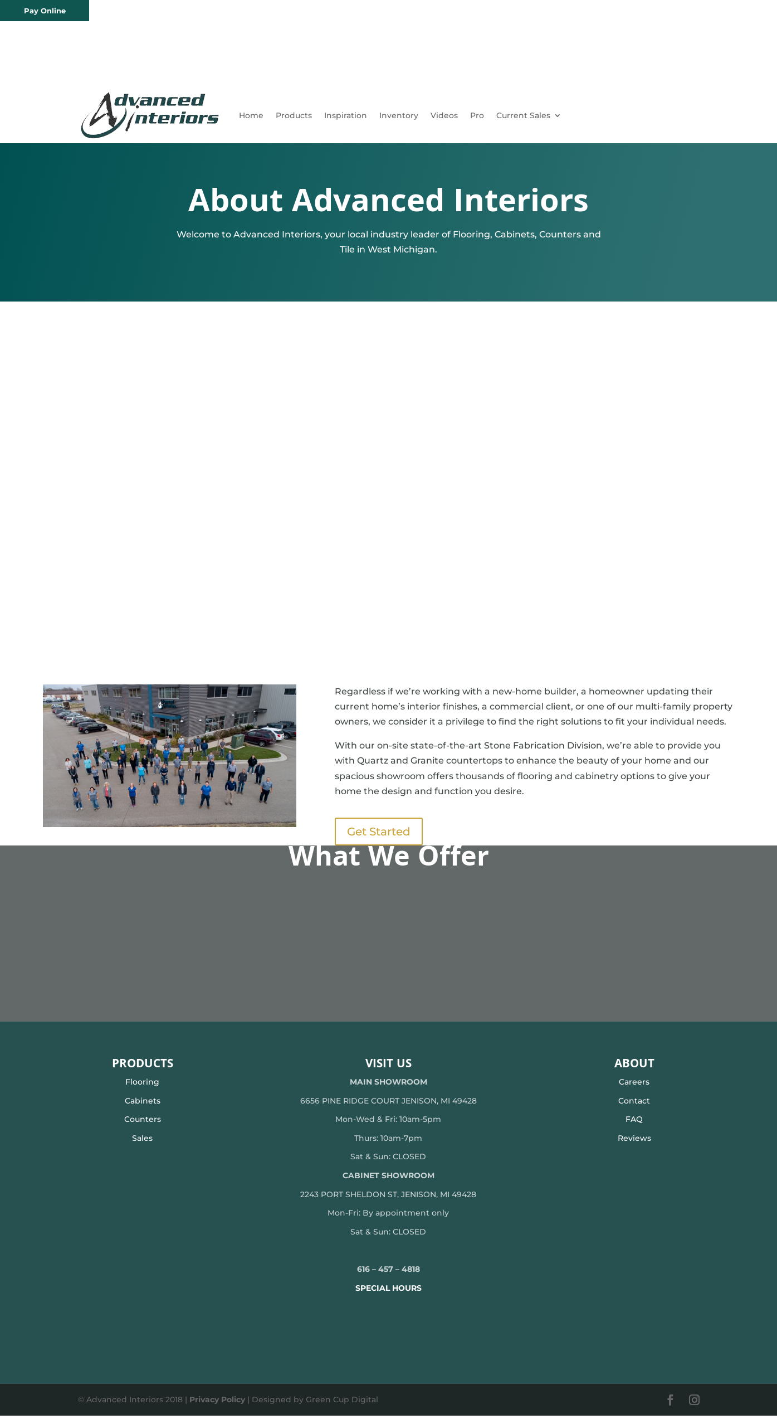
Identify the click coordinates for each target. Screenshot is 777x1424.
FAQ (634, 1127)
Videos (444, 115)
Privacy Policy (217, 1408)
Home (251, 115)
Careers (634, 1090)
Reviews (634, 1146)
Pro (477, 115)
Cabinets (142, 1109)
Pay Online (45, 10)
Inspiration (345, 115)
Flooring (142, 1090)
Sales (142, 1146)
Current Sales (523, 115)
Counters (142, 1127)
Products (294, 115)
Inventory (398, 115)
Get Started (379, 840)
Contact (634, 1109)
